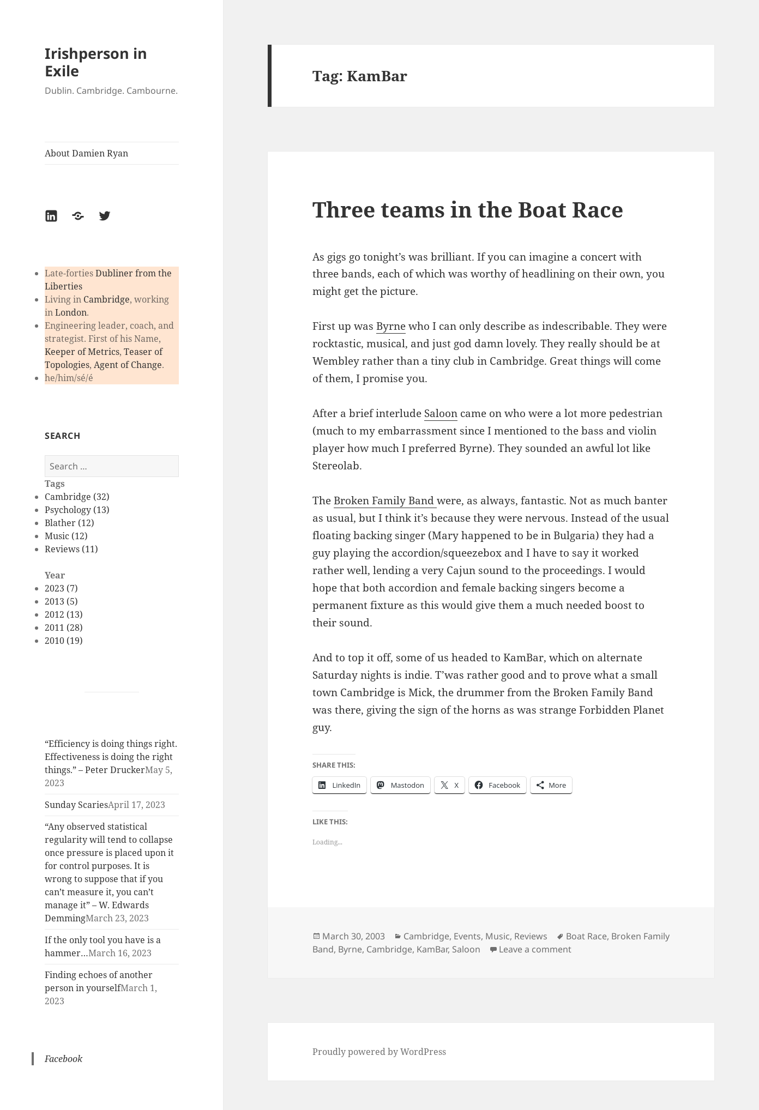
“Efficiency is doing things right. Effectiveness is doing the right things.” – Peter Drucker (111, 757)
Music (497, 936)
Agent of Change (128, 365)
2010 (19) (64, 641)
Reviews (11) (71, 549)
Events (467, 936)
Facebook (63, 1059)
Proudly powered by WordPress (379, 1052)
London (71, 312)
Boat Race (586, 936)
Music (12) (66, 536)
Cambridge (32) (77, 497)
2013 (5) (61, 601)
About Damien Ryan (86, 153)
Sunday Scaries (76, 805)
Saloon (440, 413)
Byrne (391, 326)
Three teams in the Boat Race (467, 209)
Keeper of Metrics (82, 352)
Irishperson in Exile (96, 62)
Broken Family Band (385, 500)
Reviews (530, 936)
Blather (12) (69, 523)
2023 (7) (61, 588)
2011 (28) (64, 628)
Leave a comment (535, 949)
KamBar (432, 949)
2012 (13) (64, 614)
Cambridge (106, 299)
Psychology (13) (77, 510)
